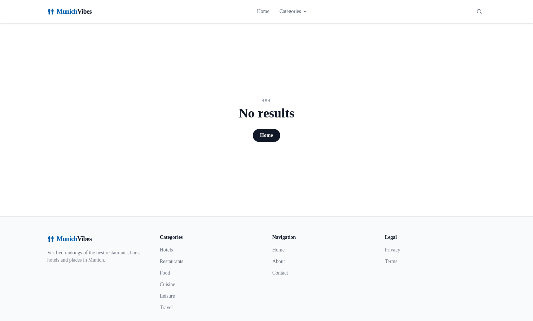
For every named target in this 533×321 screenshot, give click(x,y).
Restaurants (171, 261)
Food (165, 273)
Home (263, 11)
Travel (166, 307)
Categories (293, 11)
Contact (280, 273)
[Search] (479, 11)
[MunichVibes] (69, 11)
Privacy (392, 250)
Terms (391, 261)
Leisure (167, 296)
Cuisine (167, 284)
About (278, 261)
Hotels (166, 250)
